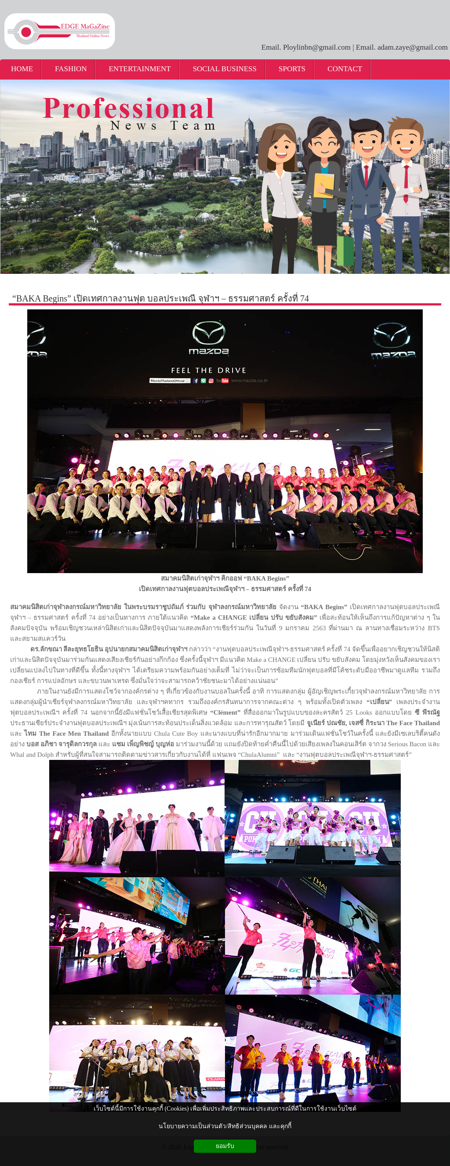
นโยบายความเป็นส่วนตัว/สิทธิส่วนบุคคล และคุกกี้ (225, 1126)
